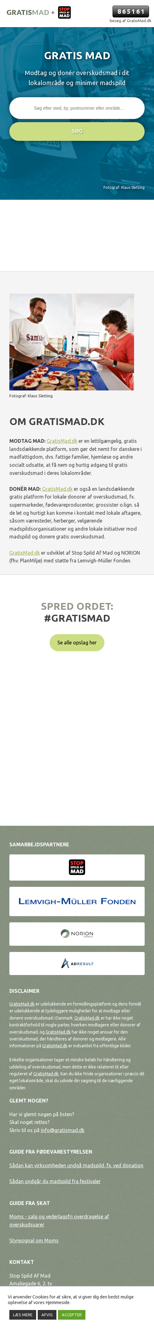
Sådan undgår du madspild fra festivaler (55, 1181)
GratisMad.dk (62, 441)
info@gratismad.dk (62, 1130)
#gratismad (77, 618)
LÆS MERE (22, 1314)
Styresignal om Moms (34, 1240)
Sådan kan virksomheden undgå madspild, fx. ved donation (76, 1165)
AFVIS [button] (47, 1314)
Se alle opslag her (77, 642)
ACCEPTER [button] (72, 1314)
